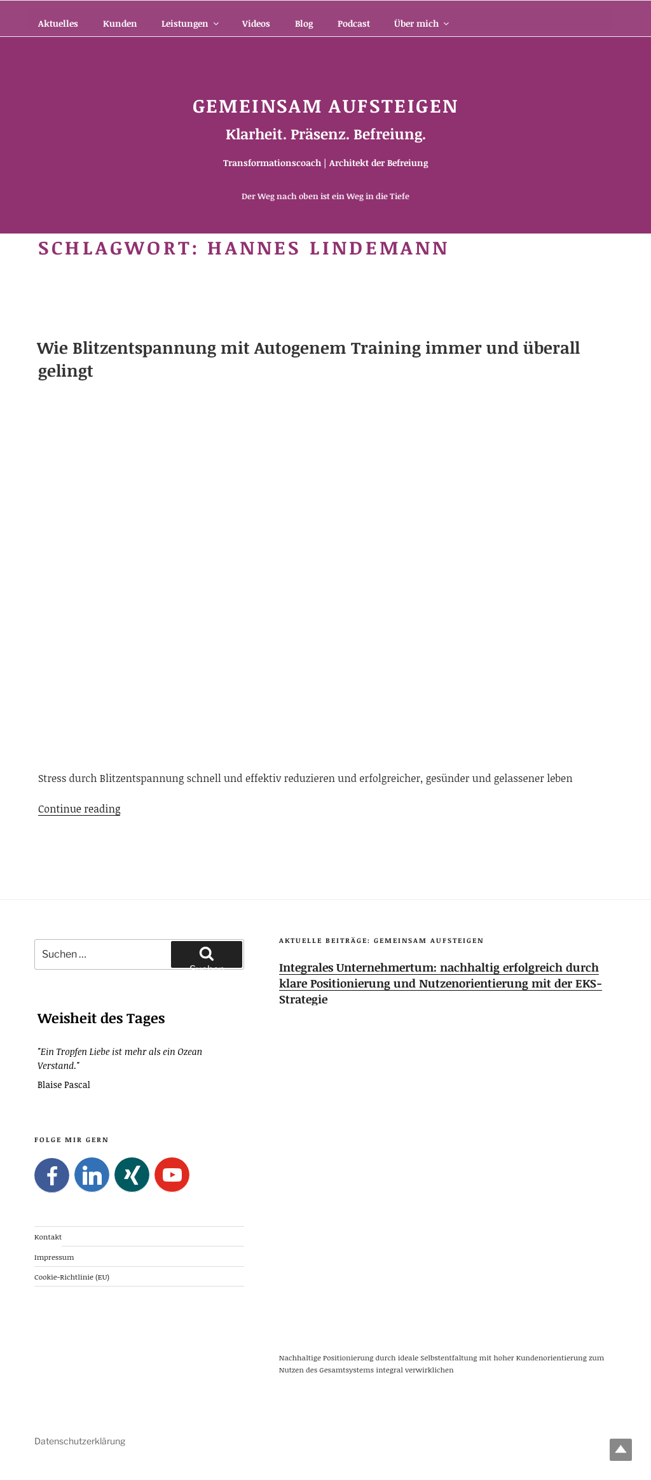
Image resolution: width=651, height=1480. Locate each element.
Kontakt (48, 1236)
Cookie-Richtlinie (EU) (71, 1276)
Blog (304, 23)
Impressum (54, 1256)
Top (621, 1450)
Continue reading (79, 809)
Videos (256, 23)
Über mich (422, 23)
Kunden (120, 23)
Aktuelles (58, 23)
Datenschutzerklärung (79, 1440)
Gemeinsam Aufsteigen (326, 105)
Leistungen (191, 23)
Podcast (354, 23)
